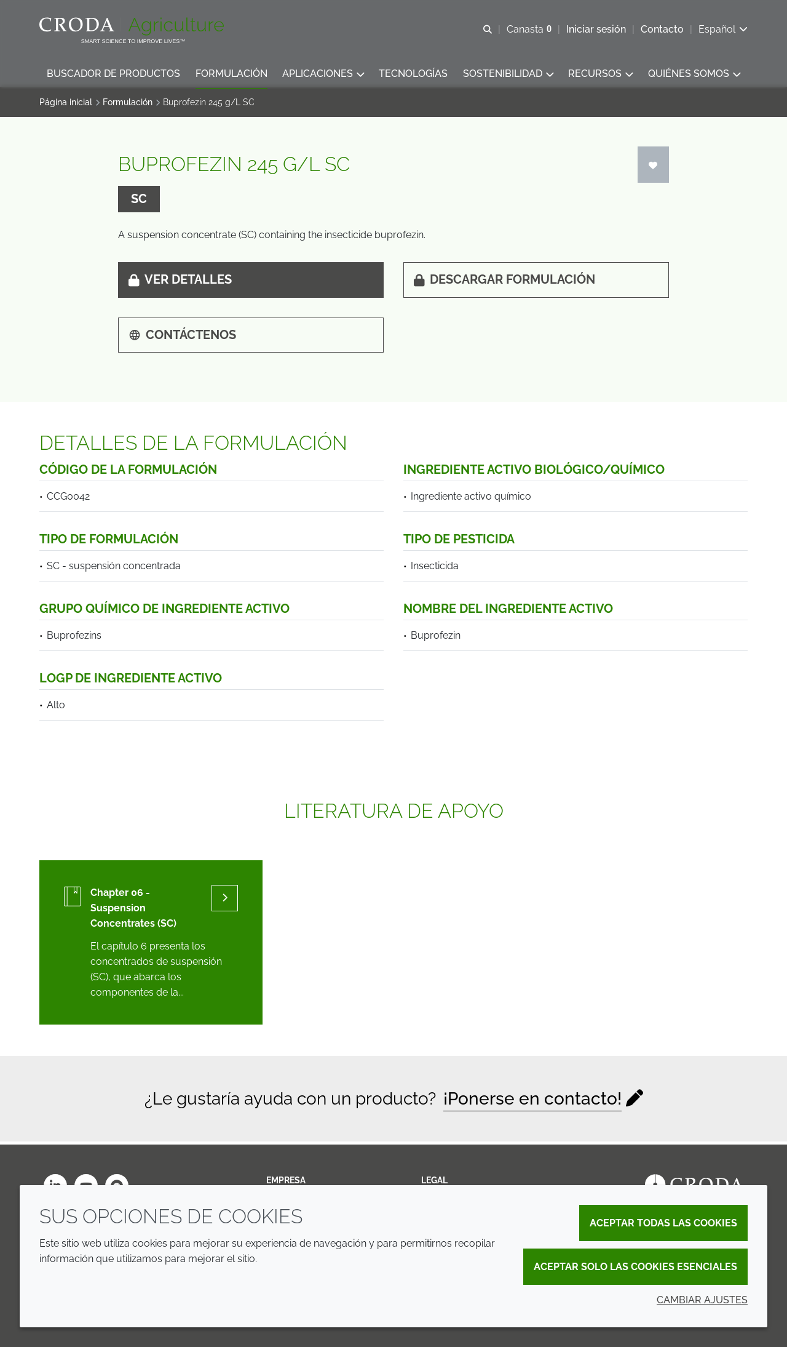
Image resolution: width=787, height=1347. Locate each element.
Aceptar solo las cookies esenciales (635, 1267)
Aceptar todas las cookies (663, 1223)
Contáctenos (182, 337)
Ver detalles (180, 282)
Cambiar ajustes (702, 1300)
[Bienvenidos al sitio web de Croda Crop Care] (133, 26)
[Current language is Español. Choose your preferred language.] (723, 29)
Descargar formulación (504, 282)
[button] (113, 74)
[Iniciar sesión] (654, 168)
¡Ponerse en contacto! (532, 1102)
